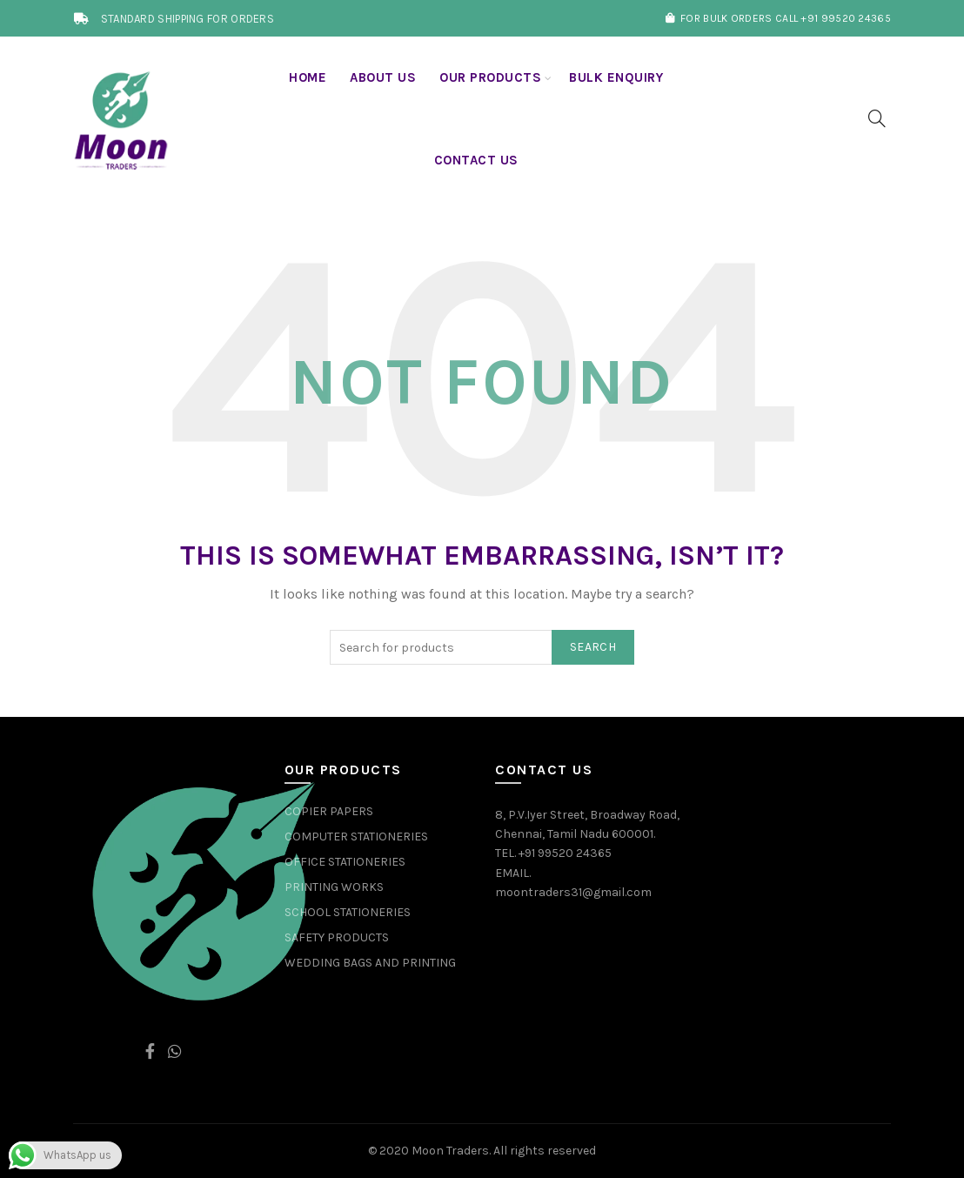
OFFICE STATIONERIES (345, 861)
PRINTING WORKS (334, 887)
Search (593, 646)
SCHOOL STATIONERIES (348, 912)
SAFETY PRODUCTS (337, 937)
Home (307, 77)
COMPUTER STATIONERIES (356, 836)
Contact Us (476, 160)
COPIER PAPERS (329, 811)
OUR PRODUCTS (490, 77)
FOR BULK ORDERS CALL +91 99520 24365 (778, 18)
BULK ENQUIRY (616, 77)
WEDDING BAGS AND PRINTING (370, 962)
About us (383, 77)
